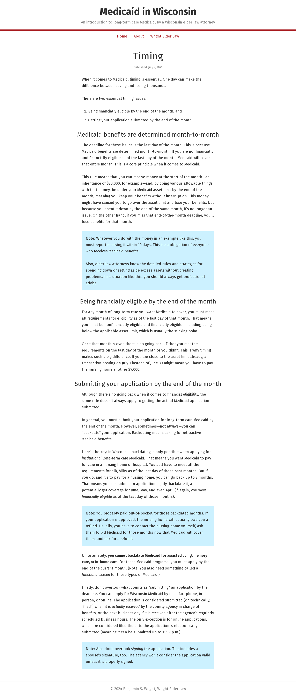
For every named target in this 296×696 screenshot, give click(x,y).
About (139, 36)
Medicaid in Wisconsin (148, 11)
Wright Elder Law (164, 36)
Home (122, 36)
